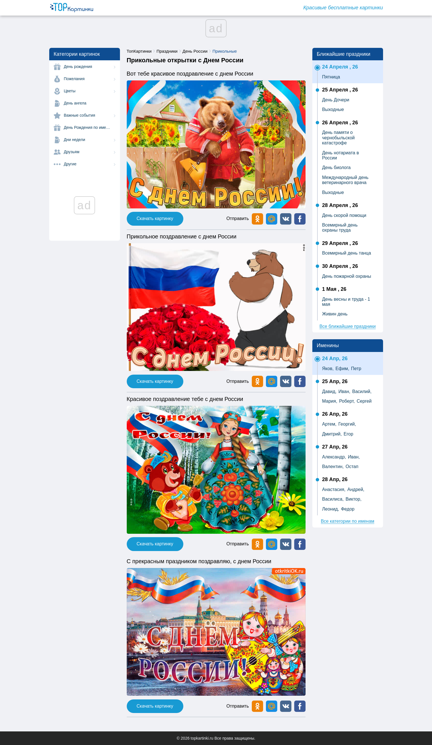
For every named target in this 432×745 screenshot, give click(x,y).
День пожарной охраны (346, 276)
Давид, (329, 391)
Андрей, (355, 489)
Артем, (329, 424)
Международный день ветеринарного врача (345, 180)
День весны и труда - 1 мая (346, 302)
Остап (351, 466)
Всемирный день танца (346, 253)
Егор (348, 434)
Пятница (331, 76)
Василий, (361, 391)
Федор (347, 509)
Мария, (329, 401)
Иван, (344, 391)
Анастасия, (334, 489)
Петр (356, 368)
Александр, (334, 456)
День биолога (336, 167)
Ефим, (342, 368)
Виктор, (353, 499)
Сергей (364, 401)
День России (194, 51)
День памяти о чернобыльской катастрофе (338, 137)
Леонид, (330, 509)
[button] (285, 219)
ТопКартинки (139, 51)
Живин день (335, 313)
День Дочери (335, 99)
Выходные (333, 109)
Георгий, (347, 424)
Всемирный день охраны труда (340, 227)
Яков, (328, 368)
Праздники (166, 51)
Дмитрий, (332, 434)
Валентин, (333, 466)
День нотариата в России (340, 155)
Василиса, (333, 499)
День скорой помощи (344, 215)
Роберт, (347, 401)
